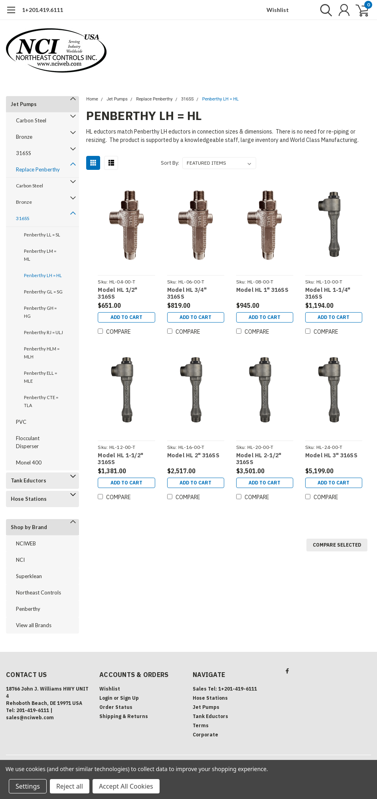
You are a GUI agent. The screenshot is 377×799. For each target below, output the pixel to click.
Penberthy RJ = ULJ (43, 332)
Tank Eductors (28, 480)
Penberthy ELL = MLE (40, 377)
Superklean (29, 576)
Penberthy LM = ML (40, 255)
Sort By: (170, 162)
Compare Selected (337, 545)
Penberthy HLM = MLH (41, 352)
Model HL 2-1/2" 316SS (259, 459)
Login (106, 698)
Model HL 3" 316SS (331, 455)
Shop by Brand (29, 527)
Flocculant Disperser (27, 442)
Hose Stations (29, 499)
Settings (28, 786)
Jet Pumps (24, 104)
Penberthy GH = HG (40, 312)
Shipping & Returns (123, 716)
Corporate (205, 735)
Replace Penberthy (38, 169)
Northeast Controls (38, 592)
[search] (324, 10)
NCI (20, 560)
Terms (201, 725)
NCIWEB (26, 543)
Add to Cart (126, 317)
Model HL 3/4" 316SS (187, 294)
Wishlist (277, 9)
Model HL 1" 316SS (262, 290)
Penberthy (28, 609)
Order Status (115, 707)
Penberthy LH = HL (43, 275)
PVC (21, 422)
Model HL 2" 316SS (193, 455)
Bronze (24, 137)
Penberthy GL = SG (43, 291)
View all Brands (33, 625)
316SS (23, 153)
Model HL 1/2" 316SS (117, 294)
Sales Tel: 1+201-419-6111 (225, 689)
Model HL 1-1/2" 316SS (120, 459)
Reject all (69, 786)
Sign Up (129, 698)
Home (92, 99)
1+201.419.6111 (42, 9)
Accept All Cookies (126, 786)
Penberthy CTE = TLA (41, 401)
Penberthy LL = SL (42, 234)
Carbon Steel (31, 120)
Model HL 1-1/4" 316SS (328, 294)
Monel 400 (28, 462)
